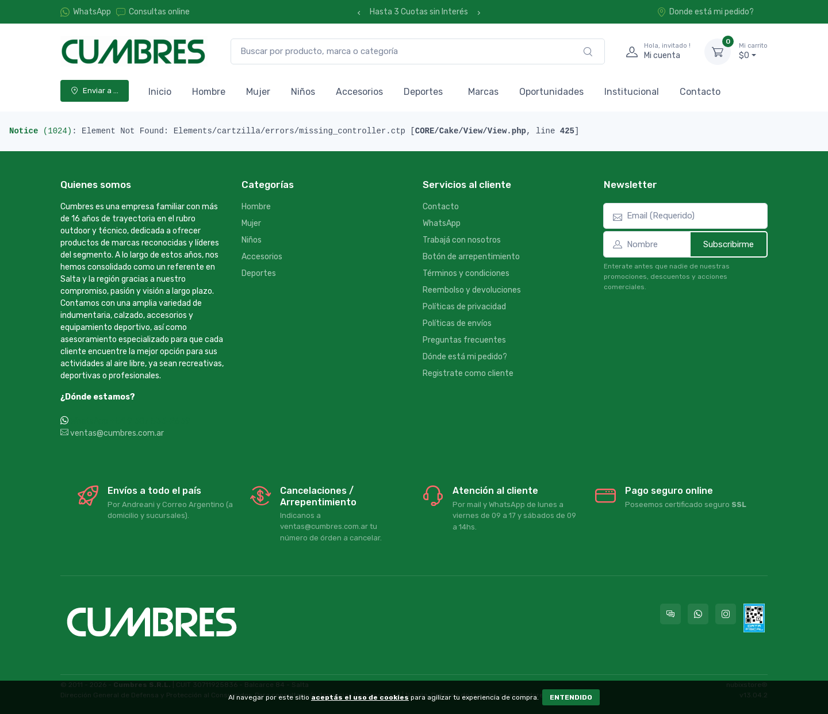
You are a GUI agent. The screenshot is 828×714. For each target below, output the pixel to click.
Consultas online (153, 12)
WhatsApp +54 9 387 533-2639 (130, 421)
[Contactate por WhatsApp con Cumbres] (698, 614)
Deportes (423, 91)
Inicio (159, 91)
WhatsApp (92, 12)
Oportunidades (551, 91)
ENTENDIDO (571, 697)
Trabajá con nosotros (462, 240)
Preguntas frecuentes (464, 340)
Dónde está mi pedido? (465, 357)
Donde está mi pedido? (705, 12)
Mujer (258, 91)
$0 (753, 51)
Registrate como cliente (468, 373)
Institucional (631, 91)
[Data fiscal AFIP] (754, 618)
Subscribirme (728, 244)
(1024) (40, 131)
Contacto (700, 91)
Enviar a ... (94, 90)
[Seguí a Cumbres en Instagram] (725, 614)
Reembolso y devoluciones (472, 290)
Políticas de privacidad (464, 307)
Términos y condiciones (466, 273)
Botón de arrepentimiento (471, 257)
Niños (303, 91)
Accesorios (359, 91)
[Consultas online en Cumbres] (670, 614)
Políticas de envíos (457, 323)
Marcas (483, 91)
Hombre (208, 91)
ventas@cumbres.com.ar (112, 433)
